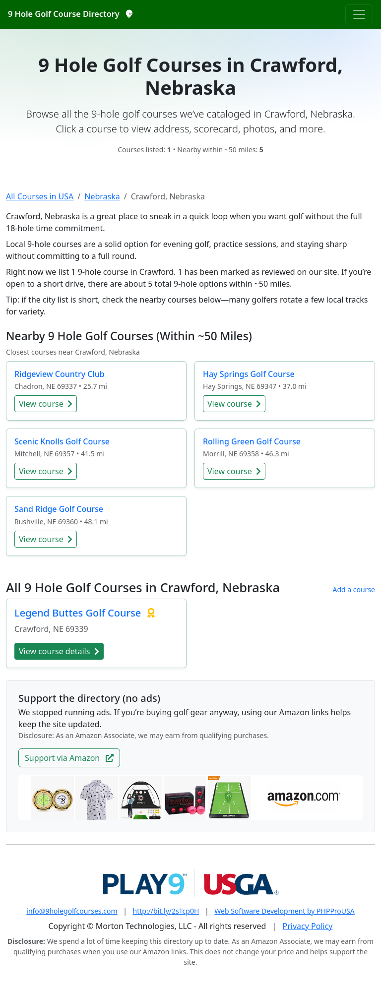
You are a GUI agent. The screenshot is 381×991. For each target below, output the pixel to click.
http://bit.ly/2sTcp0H (166, 911)
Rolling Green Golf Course (252, 441)
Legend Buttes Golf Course (78, 612)
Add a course (353, 589)
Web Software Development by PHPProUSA (284, 911)
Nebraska (102, 196)
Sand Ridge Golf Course (58, 508)
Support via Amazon (69, 757)
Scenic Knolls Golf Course (62, 441)
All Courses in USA (39, 196)
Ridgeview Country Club (59, 374)
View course (45, 403)
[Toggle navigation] (359, 14)
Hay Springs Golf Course (249, 374)
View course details (59, 651)
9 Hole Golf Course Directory (70, 13)
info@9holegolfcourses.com (71, 911)
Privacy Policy (308, 926)
